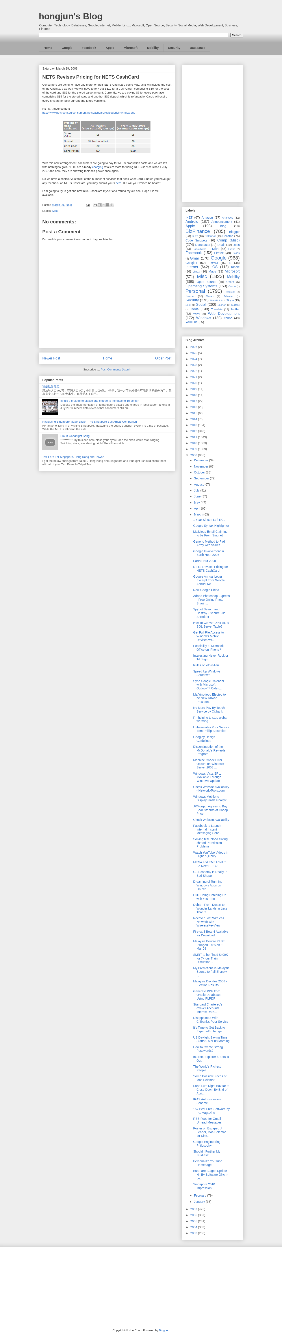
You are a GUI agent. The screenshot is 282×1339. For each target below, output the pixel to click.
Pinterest (230, 292)
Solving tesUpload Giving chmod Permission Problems (210, 842)
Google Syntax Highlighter (211, 525)
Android (192, 221)
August (199, 484)
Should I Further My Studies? (206, 1153)
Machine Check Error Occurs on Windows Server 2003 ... (208, 763)
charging (97, 167)
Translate (217, 309)
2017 (194, 401)
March (198, 514)
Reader (190, 296)
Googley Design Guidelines (204, 738)
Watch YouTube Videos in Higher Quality (210, 854)
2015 (194, 413)
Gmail (195, 258)
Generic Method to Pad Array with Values (209, 543)
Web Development (224, 313)
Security (174, 48)
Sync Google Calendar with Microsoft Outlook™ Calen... (208, 684)
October (200, 472)
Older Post (163, 358)
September (202, 478)
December (201, 460)
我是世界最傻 (50, 386)
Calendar (210, 236)
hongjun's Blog (70, 16)
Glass (236, 253)
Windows (203, 318)
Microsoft (130, 48)
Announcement (221, 221)
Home (48, 48)
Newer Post (51, 358)
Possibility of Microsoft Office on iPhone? (208, 647)
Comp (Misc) (228, 240)
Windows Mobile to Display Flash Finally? (209, 798)
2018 (194, 395)
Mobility (153, 48)
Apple (110, 48)
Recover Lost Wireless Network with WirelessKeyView (208, 921)
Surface (235, 305)
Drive (215, 248)
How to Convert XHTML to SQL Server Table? (211, 624)
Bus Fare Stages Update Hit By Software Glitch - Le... (210, 1174)
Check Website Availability (211, 819)
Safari (209, 296)
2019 (194, 389)
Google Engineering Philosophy (207, 1143)
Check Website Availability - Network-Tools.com (211, 788)
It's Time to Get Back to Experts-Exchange (209, 1029)
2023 (194, 365)
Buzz (195, 236)
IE (229, 263)
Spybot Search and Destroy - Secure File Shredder (209, 613)
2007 (194, 1209)
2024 (194, 359)
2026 (194, 347)
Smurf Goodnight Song (74, 436)
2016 (194, 407)
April (197, 508)
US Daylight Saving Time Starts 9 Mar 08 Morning (211, 1039)
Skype (230, 300)
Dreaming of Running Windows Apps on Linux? (207, 885)
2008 (194, 455)
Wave (196, 313)
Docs (236, 245)
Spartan (221, 305)
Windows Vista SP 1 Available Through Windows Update (207, 777)
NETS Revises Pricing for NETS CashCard (210, 568)
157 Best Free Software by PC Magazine (211, 1110)
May (197, 502)
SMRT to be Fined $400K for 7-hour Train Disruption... (210, 958)
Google (67, 48)
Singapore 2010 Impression (204, 1186)
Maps (212, 271)
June (197, 496)
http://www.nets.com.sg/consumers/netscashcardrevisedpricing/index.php (88, 112)
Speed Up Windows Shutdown (206, 673)
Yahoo (228, 318)
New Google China (206, 590)
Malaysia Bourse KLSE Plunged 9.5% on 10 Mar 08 (209, 944)
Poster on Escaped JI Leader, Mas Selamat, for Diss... (209, 1132)
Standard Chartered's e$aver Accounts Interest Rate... (208, 1008)
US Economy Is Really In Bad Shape (210, 873)
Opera (230, 282)
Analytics (227, 217)
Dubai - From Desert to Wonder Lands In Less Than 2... (210, 908)
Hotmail (213, 263)
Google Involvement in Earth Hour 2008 (208, 553)
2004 (194, 1227)
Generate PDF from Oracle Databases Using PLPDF (207, 994)
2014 (194, 419)
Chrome (227, 236)
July (197, 490)
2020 (194, 383)
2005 (194, 1221)
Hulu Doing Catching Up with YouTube (209, 897)
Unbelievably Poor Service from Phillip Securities (211, 729)
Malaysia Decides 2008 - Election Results (210, 983)
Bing (223, 226)
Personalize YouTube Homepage (207, 1163)
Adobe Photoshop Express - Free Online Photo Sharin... (211, 599)
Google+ (191, 263)
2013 (194, 425)
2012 (194, 431)
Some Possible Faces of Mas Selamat (209, 1078)
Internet (192, 267)
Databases (197, 48)
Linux (196, 271)
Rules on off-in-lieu (206, 665)
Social (201, 304)
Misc (55, 210)
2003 (194, 1233)
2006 (194, 1215)
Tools (194, 309)
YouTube (192, 322)
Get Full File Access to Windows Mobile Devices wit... (208, 636)
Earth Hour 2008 (204, 561)
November (201, 466)
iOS (215, 267)
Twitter (235, 309)
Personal (195, 291)
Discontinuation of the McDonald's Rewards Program (209, 750)
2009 (194, 449)
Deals (221, 245)
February (200, 1195)
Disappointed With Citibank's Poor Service (210, 1019)
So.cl (188, 305)
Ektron (231, 249)
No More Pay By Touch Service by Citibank (209, 709)
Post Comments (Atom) (115, 369)
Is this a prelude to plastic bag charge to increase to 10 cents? (99, 400)
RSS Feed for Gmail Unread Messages (207, 1120)
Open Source (206, 282)
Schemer (229, 296)
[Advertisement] (213, 133)
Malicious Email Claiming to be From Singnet (210, 533)
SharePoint (216, 300)
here (118, 183)
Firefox (219, 253)
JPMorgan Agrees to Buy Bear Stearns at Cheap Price (210, 810)
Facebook (89, 48)
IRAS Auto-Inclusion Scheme (207, 1101)
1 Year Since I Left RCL (209, 519)
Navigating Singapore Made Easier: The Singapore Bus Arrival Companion (89, 421)
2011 (194, 437)
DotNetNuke (199, 249)
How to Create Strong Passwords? (208, 1049)
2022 (194, 371)
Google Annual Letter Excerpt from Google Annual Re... (209, 580)
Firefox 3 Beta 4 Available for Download (210, 933)
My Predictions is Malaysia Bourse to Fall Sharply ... (211, 971)
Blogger (234, 232)
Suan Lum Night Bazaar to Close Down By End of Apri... (211, 1089)
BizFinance (198, 231)
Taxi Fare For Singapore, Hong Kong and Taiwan (73, 457)
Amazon (207, 217)
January (200, 1201)
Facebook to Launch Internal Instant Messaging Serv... (207, 829)
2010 (194, 443)
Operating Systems (201, 286)
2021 (194, 377)
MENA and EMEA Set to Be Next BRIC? (209, 864)
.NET (189, 217)
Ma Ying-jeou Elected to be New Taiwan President (209, 698)
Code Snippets (196, 240)
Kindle (235, 267)
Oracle (232, 286)
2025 (194, 353)
